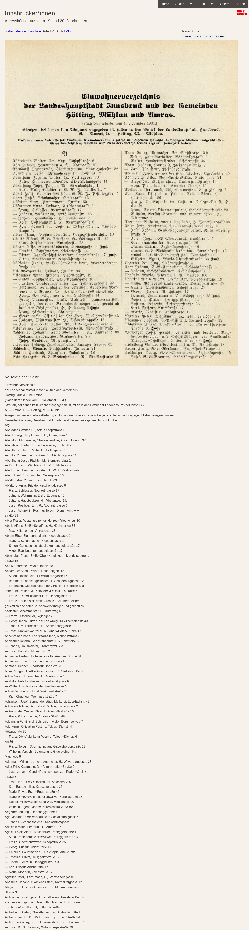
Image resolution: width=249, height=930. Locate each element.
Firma (208, 36)
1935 (67, 31)
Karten (240, 4)
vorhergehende (15, 31)
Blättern (224, 4)
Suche (183, 4)
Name (187, 36)
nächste (35, 31)
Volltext (219, 36)
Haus (198, 36)
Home (165, 4)
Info (205, 4)
